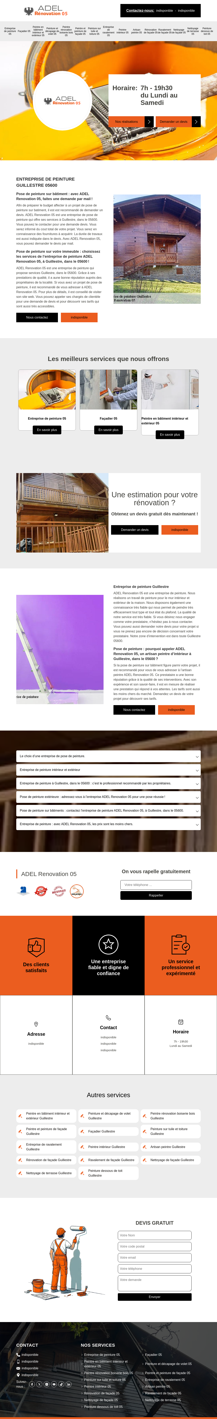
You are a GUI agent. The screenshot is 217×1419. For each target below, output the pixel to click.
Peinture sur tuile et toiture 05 (94, 31)
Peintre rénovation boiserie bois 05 (66, 31)
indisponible (164, 10)
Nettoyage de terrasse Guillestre (49, 1173)
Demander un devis (173, 121)
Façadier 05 (24, 31)
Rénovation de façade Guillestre (48, 1160)
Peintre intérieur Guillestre (106, 1147)
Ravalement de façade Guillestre (111, 1160)
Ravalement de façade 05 (165, 31)
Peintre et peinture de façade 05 (80, 31)
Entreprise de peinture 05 (10, 31)
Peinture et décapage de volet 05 (52, 31)
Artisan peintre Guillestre (168, 1147)
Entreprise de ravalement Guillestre (44, 1147)
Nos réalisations (126, 121)
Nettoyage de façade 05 (179, 31)
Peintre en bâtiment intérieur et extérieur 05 (38, 31)
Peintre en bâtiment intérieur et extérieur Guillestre (48, 1116)
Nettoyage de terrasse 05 (193, 31)
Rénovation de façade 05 (150, 31)
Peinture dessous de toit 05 (207, 31)
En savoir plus (47, 430)
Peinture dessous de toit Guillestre (105, 1173)
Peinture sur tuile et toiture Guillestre (169, 1131)
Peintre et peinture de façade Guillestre (46, 1131)
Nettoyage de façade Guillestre (172, 1160)
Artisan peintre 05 (136, 31)
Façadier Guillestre (101, 1131)
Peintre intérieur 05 (123, 31)
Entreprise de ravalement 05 (108, 31)
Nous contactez (37, 317)
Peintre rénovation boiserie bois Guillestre (173, 1116)
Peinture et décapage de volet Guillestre (109, 1116)
